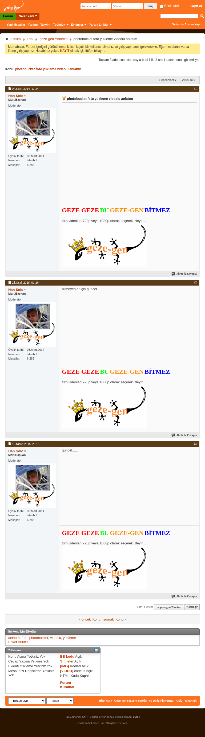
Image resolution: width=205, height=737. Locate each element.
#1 (195, 88)
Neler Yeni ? (28, 16)
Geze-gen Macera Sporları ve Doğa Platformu (144, 701)
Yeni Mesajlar (16, 24)
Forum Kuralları (67, 685)
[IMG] (64, 666)
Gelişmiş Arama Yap (186, 24)
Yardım (33, 24)
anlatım (14, 638)
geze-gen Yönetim (53, 39)
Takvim (45, 24)
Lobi (30, 39)
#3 (195, 444)
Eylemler (77, 24)
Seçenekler (166, 79)
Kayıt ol (196, 6)
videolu (55, 638)
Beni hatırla (170, 6)
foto (24, 638)
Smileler (67, 661)
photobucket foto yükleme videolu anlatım (48, 69)
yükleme (69, 638)
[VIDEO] (66, 671)
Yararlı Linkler (98, 24)
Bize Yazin (105, 701)
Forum (8, 16)
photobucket (38, 638)
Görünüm (186, 79)
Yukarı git (192, 607)
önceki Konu (91, 619)
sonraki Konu (113, 619)
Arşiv (179, 701)
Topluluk (59, 24)
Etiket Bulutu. (18, 642)
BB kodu (67, 656)
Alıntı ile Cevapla (184, 274)
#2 (195, 282)
